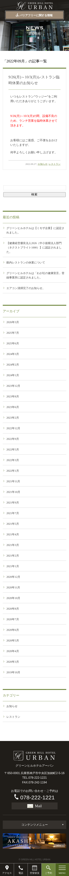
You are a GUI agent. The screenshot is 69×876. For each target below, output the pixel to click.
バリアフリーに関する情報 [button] (34, 15)
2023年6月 (12, 407)
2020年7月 (12, 619)
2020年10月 (13, 598)
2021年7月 (12, 513)
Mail (34, 806)
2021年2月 (12, 555)
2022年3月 (12, 460)
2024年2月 (12, 364)
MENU (62, 873)
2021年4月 (12, 534)
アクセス (7, 873)
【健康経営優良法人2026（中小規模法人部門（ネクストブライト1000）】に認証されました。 (34, 247)
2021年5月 (12, 523)
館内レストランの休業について (25, 262)
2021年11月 (13, 481)
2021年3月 (12, 545)
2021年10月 (13, 492)
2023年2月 (12, 417)
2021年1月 (12, 566)
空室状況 (34, 873)
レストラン (55, 164)
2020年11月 (13, 587)
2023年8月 (12, 396)
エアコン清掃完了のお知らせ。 (25, 288)
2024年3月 (12, 354)
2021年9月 (12, 502)
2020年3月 (12, 661)
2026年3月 (12, 322)
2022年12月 (13, 428)
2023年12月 (13, 385)
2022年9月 (12, 438)
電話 (20, 873)
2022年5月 (12, 449)
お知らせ (42, 164)
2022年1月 (12, 470)
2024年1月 (12, 375)
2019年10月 (13, 672)
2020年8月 (12, 608)
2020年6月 (12, 629)
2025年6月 (12, 343)
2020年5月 (12, 640)
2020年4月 (12, 651)
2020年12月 (13, 576)
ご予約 (48, 873)
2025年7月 (12, 332)
